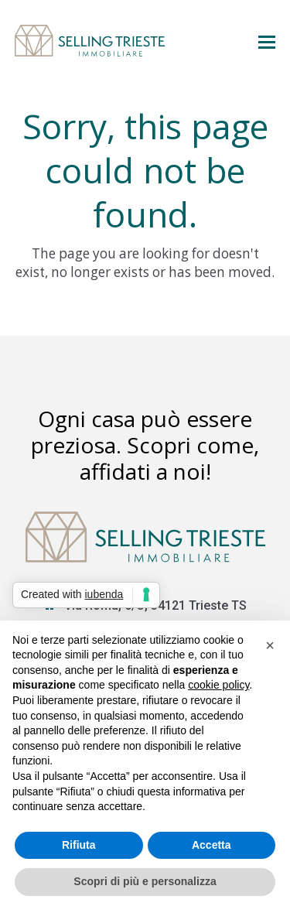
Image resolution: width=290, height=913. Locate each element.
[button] (266, 41)
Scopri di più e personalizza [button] (144, 881)
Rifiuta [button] (79, 845)
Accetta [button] (211, 845)
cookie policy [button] (218, 685)
